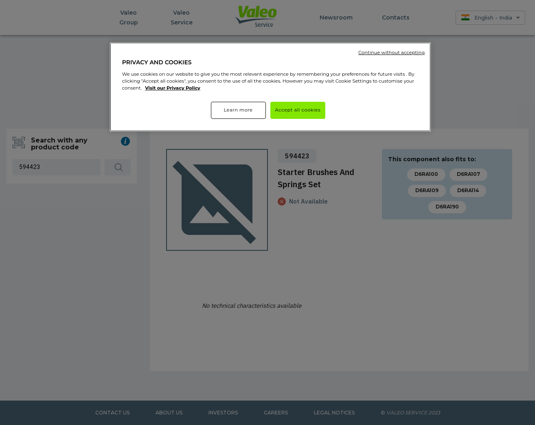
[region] (270, 86)
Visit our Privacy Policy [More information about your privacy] (172, 88)
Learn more (238, 110)
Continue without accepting (391, 52)
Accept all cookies (298, 110)
